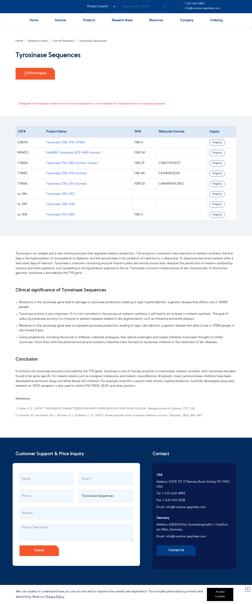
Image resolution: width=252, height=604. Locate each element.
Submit (39, 550)
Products (90, 21)
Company (188, 21)
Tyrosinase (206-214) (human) (66, 173)
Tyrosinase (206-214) (60, 204)
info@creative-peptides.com (202, 8)
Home (34, 20)
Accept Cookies (220, 594)
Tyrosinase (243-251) (60, 194)
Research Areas (123, 21)
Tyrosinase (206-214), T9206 (65, 142)
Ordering (216, 20)
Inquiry (217, 142)
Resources (156, 20)
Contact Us (176, 550)
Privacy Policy (54, 597)
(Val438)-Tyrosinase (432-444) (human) (73, 152)
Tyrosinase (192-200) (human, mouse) (72, 163)
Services (62, 21)
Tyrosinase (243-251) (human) (66, 183)
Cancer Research (63, 41)
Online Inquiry (35, 74)
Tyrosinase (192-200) (60, 214)
